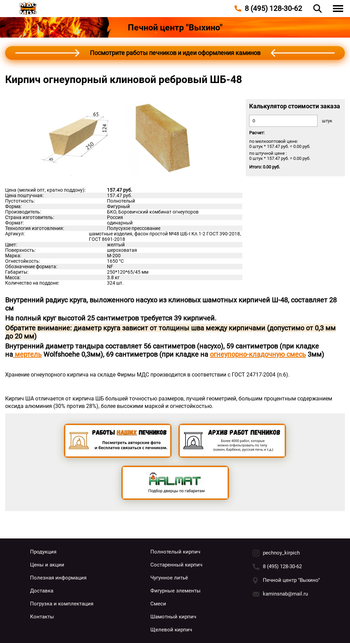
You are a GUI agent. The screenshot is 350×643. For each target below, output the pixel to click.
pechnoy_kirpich (281, 553)
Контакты (42, 617)
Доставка (41, 591)
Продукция (43, 552)
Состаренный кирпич (176, 565)
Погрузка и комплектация (61, 604)
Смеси (158, 604)
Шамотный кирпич (173, 617)
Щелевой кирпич (171, 630)
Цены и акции (47, 565)
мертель (27, 354)
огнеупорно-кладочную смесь (258, 354)
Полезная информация (58, 578)
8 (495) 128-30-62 (282, 566)
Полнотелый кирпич (175, 552)
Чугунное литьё (169, 578)
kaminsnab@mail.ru (285, 594)
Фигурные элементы (175, 591)
